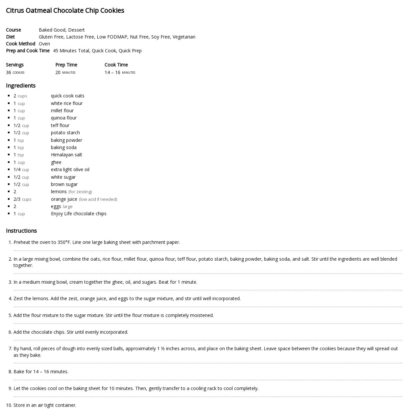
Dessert (76, 30)
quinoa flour (64, 118)
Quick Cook (104, 50)
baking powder (66, 140)
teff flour (60, 125)
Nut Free (139, 37)
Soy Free (160, 37)
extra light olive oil (70, 169)
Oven (44, 43)
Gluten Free (51, 37)
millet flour (62, 110)
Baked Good (52, 30)
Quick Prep (130, 50)
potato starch (65, 132)
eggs (56, 206)
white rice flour (67, 103)
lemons (59, 191)
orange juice (64, 199)
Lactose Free (80, 37)
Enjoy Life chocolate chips (79, 213)
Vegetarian (184, 37)
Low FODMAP (112, 37)
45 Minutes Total (71, 50)
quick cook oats (68, 95)
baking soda (64, 147)
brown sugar (64, 184)
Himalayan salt (66, 154)
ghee (56, 162)
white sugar (63, 177)
